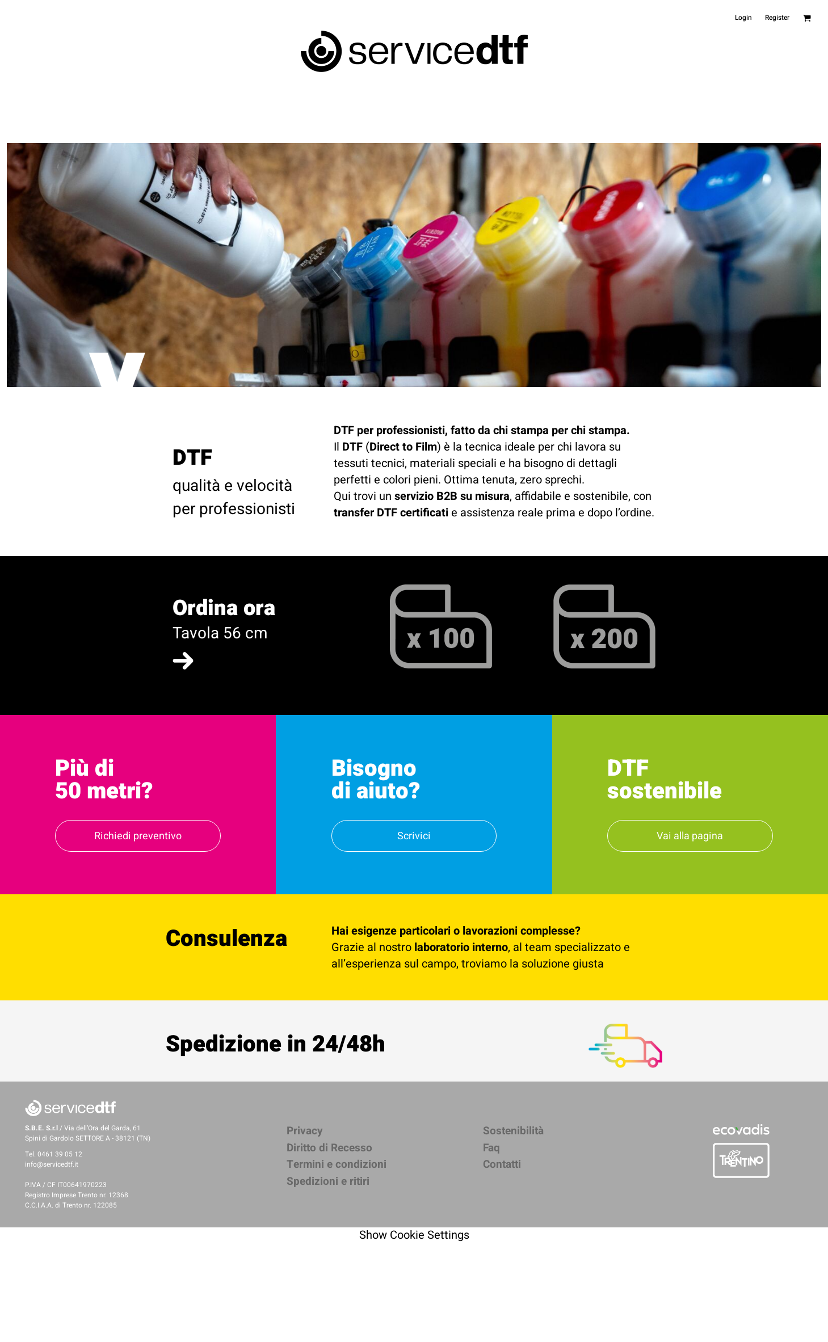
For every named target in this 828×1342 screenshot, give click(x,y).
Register (777, 17)
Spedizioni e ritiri (328, 1181)
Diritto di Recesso (329, 1148)
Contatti (502, 1164)
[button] (183, 661)
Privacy (305, 1131)
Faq (491, 1148)
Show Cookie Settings (414, 1235)
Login (743, 17)
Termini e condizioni (336, 1164)
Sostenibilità (513, 1131)
